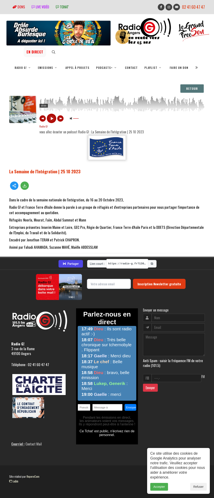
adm (13, 481)
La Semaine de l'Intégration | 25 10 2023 (44, 171)
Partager (71, 264)
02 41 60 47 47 (193, 7)
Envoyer (150, 387)
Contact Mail (33, 444)
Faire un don (179, 68)
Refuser (198, 486)
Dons (19, 6)
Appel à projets (77, 68)
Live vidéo (40, 6)
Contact (131, 68)
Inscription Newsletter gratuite (159, 284)
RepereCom (33, 476)
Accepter (159, 486)
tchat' (62, 6)
